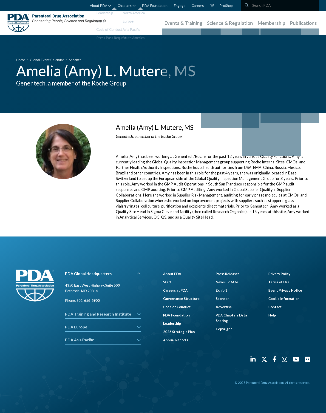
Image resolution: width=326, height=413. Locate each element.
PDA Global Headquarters (103, 273)
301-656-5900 (88, 300)
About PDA (100, 5)
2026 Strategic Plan (179, 332)
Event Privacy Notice (285, 290)
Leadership (172, 323)
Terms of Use (278, 282)
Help (272, 315)
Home (21, 60)
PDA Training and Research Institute (103, 314)
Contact (275, 307)
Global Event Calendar (47, 60)
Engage (179, 5)
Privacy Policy (279, 274)
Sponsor (222, 298)
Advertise (224, 307)
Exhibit (221, 290)
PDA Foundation (154, 5)
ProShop (226, 5)
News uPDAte (227, 282)
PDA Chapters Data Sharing (231, 318)
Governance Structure (181, 298)
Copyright (224, 329)
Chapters (127, 5)
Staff (167, 282)
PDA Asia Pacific (103, 339)
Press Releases (227, 274)
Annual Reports (175, 340)
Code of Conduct (177, 307)
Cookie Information (284, 298)
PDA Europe (103, 327)
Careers (198, 5)
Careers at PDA (175, 290)
